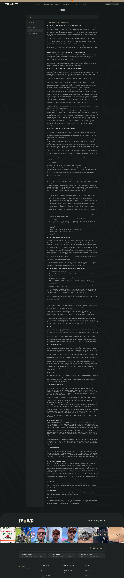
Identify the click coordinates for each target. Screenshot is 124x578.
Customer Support (45, 565)
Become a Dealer (88, 570)
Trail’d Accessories (67, 572)
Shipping (43, 572)
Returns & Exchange (45, 575)
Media (86, 568)
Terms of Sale (32, 25)
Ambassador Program (90, 572)
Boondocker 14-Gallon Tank (69, 565)
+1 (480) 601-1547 (23, 566)
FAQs (42, 570)
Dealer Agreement (33, 33)
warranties (65, 503)
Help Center (31, 17)
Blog (86, 575)
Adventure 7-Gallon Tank (68, 568)
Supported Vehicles (67, 570)
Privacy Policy (32, 27)
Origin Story (87, 565)
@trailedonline (101, 521)
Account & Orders (45, 568)
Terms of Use (32, 30)
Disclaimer (31, 22)
